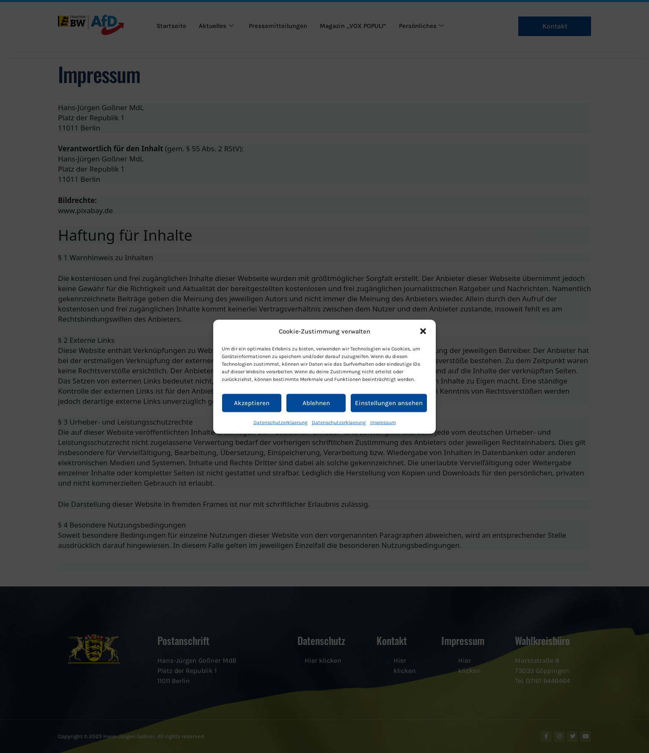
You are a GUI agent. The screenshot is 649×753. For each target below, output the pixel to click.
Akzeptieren (252, 403)
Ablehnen (316, 403)
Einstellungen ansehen (389, 403)
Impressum (383, 422)
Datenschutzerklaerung (280, 422)
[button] (423, 331)
